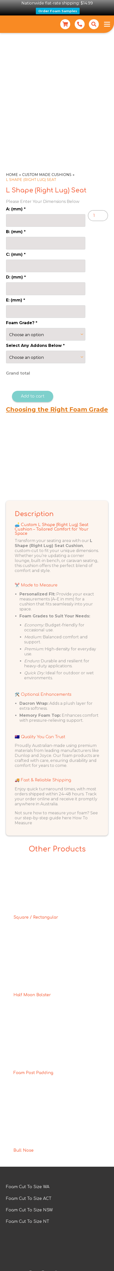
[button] (94, 24)
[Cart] (65, 24)
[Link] (80, 24)
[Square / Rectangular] (57, 864)
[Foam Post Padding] (57, 1019)
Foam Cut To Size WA (27, 1187)
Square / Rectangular (35, 917)
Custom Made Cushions (46, 174)
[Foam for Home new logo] (13, 24)
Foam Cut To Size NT (27, 1221)
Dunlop (22, 755)
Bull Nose (23, 1150)
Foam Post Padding (33, 1072)
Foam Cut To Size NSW (29, 1210)
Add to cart (32, 396)
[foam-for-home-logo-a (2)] (57, 1251)
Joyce (45, 755)
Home (12, 174)
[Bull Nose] (57, 1097)
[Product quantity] (98, 215)
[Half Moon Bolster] (57, 942)
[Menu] (107, 24)
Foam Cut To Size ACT (29, 1198)
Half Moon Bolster (32, 995)
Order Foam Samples (57, 11)
